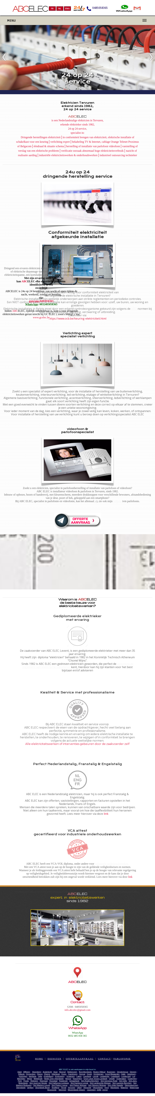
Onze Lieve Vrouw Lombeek (95, 1079)
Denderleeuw (122, 1072)
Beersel (62, 1072)
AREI (134, 309)
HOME (39, 1058)
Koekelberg (48, 1076)
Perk (20, 1081)
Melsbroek (38, 1079)
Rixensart (44, 1081)
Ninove (68, 1079)
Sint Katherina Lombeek (59, 1083)
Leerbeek (87, 1076)
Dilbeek (21, 1074)
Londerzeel (126, 1076)
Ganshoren (72, 1074)
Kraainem (71, 1076)
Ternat (63, 1088)
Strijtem (30, 1088)
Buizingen (111, 1072)
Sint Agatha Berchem (90, 1081)
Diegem (133, 1072)
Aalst (20, 1072)
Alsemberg (36, 1072)
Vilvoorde (87, 1088)
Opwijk (112, 1079)
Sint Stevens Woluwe (97, 1085)
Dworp (40, 1074)
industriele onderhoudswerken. (112, 863)
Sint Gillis (123, 1081)
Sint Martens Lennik (41, 1085)
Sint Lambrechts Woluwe (100, 1083)
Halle (123, 1074)
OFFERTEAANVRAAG (80, 1058)
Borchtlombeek (85, 1072)
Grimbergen (98, 1074)
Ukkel (79, 1088)
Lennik (95, 1076)
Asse (56, 1072)
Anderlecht (47, 1072)
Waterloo (124, 1088)
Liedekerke (104, 1076)
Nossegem (77, 1079)
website (117, 501)
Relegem (34, 1081)
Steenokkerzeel (131, 1085)
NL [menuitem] (59, 8)
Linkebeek (115, 1076)
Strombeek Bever (42, 1088)
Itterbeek (32, 1076)
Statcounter (6, 1094)
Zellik (99, 1090)
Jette (40, 1076)
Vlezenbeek (98, 1088)
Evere (64, 1074)
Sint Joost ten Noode (38, 1083)
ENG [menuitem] (67, 8)
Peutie (26, 1081)
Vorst (106, 1088)
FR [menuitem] (52, 8)
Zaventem (91, 1090)
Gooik (89, 1074)
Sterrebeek (20, 1088)
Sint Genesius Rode (108, 1081)
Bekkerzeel (72, 1072)
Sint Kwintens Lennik (79, 1083)
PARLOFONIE (122, 1058)
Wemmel (62, 1090)
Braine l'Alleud (99, 1072)
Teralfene (55, 1088)
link (106, 814)
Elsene (47, 1074)
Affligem (26, 1072)
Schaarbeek (74, 1081)
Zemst (105, 1090)
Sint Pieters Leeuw (59, 1085)
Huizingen (23, 1076)
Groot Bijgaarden (112, 1074)
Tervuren (71, 1088)
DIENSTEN (54, 1058)
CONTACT (104, 1058)
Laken (79, 1076)
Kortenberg (59, 1076)
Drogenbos (30, 1074)
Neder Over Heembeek (54, 1079)
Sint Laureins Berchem (121, 1083)
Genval (82, 1074)
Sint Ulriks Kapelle (115, 1085)
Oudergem (132, 1079)
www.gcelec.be (41, 317)
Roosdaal (53, 1081)
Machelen (21, 1079)
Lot (133, 1076)
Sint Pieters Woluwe (78, 1085)
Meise (29, 1079)
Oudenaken (121, 1079)
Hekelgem (131, 1074)
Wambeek (114, 1088)
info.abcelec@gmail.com (77, 1010)
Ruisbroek (63, 1081)
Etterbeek (56, 1074)
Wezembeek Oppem (76, 1090)
